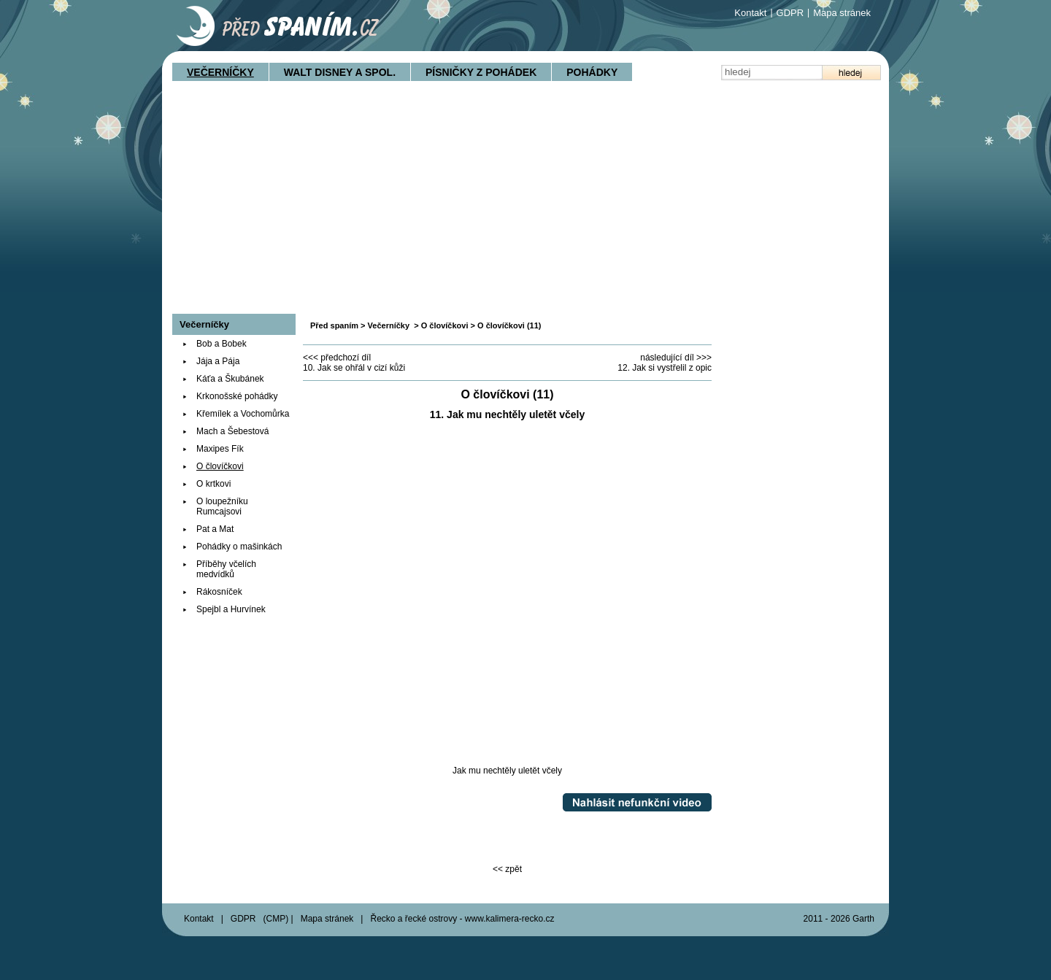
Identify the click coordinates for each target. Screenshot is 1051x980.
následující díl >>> (676, 357)
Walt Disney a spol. (340, 72)
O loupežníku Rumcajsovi (222, 506)
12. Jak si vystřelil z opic (664, 368)
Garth (863, 919)
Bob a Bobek (221, 344)
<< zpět (507, 869)
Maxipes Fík (220, 449)
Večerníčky (220, 72)
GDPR (790, 12)
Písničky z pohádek (481, 72)
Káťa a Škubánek (230, 379)
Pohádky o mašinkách (239, 546)
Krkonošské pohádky (236, 396)
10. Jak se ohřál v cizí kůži (354, 368)
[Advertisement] (525, 204)
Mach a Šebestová (232, 431)
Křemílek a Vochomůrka (242, 414)
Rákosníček (219, 592)
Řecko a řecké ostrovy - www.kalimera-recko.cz (462, 919)
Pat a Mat (215, 529)
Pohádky (591, 72)
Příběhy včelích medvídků (226, 569)
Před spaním (334, 325)
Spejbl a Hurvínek (231, 609)
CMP (276, 919)
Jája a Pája (217, 361)
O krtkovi (213, 484)
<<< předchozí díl (337, 357)
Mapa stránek (842, 12)
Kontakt (750, 12)
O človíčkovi (445, 325)
